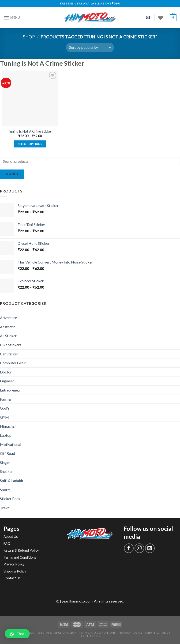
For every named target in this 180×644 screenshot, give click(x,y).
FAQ (7, 544)
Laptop (5, 435)
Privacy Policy (14, 564)
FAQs (30, 632)
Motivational (10, 444)
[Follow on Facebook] (129, 548)
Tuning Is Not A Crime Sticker (30, 131)
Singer (5, 462)
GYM (4, 417)
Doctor (6, 372)
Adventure (8, 317)
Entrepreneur (10, 390)
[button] (17, 633)
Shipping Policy (15, 571)
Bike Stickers (10, 345)
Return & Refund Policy (21, 550)
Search (12, 174)
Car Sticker (9, 354)
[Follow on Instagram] (139, 548)
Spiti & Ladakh (11, 480)
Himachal (7, 426)
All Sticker (8, 335)
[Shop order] (90, 47)
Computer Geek (13, 363)
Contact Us (12, 578)
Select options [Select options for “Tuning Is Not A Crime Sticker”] (30, 143)
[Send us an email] (150, 548)
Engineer (7, 381)
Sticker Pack (10, 498)
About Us (11, 537)
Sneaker (6, 471)
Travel (5, 507)
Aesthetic (7, 326)
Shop (29, 36)
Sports (5, 489)
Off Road (7, 453)
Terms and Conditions (20, 557)
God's (5, 408)
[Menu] (12, 17)
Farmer (6, 399)
